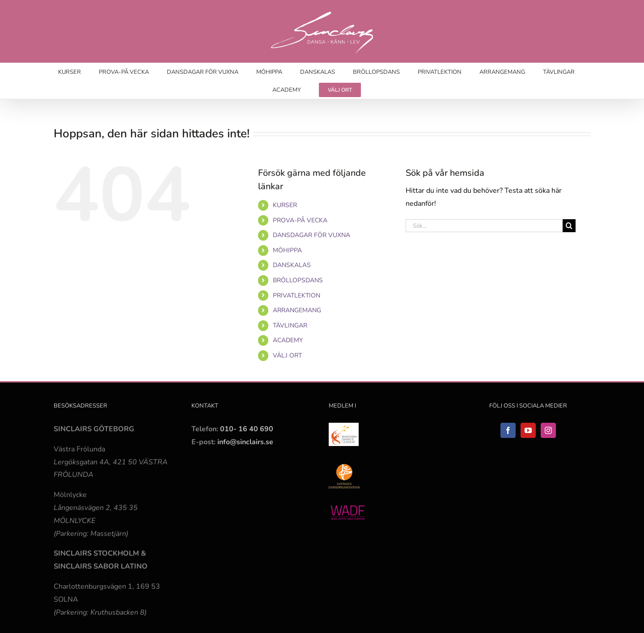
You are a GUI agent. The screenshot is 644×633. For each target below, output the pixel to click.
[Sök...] (484, 225)
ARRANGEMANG (297, 310)
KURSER (285, 205)
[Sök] (569, 225)
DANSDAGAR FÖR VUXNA (311, 235)
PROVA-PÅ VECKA (300, 220)
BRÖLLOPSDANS (298, 280)
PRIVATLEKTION (296, 295)
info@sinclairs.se (244, 442)
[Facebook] (508, 430)
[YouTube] (528, 430)
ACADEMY (288, 340)
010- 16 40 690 (246, 429)
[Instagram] (548, 430)
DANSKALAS (292, 265)
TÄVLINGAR (290, 325)
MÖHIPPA (287, 250)
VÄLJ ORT (287, 355)
